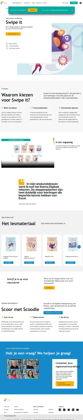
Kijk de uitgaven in (13, 34)
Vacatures (38, 3)
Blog (33, 3)
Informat (35, 409)
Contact (44, 3)
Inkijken (8, 263)
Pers (5, 412)
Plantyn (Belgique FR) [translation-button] (10, 416)
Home (7, 8)
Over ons (6, 406)
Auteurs (16, 406)
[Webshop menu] (27, 3)
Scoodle (35, 412)
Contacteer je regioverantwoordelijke (64, 383)
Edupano (50, 409)
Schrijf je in (49, 287)
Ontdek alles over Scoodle (53, 313)
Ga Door (32, 10)
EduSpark (51, 412)
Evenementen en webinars (21, 412)
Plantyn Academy (19, 409)
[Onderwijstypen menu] (17, 3)
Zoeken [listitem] (65, 3)
